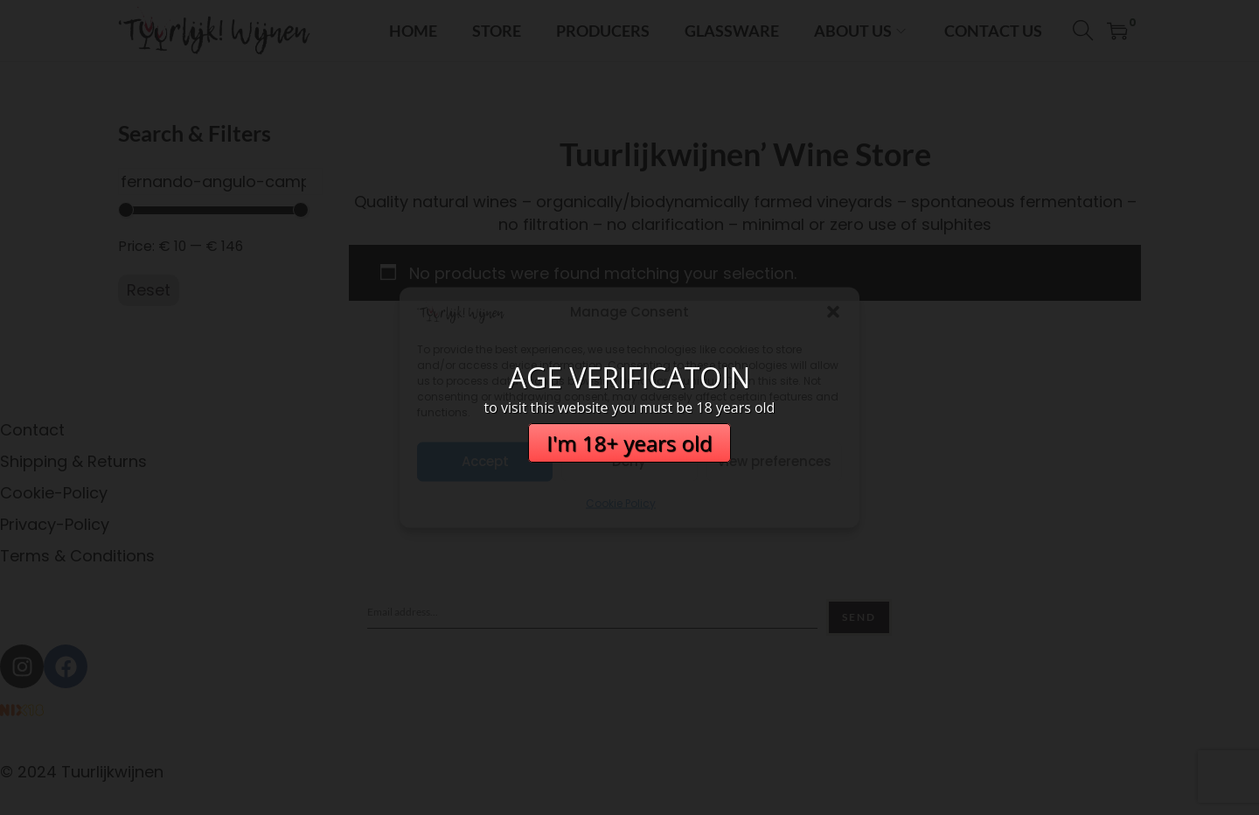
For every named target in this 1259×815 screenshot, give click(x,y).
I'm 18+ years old (629, 442)
